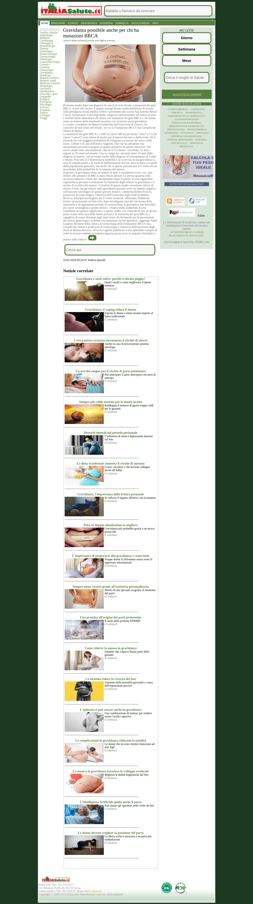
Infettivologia (176, 129)
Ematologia (46, 51)
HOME (44, 23)
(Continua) (111, 288)
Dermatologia (47, 45)
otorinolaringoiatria (180, 139)
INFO (155, 23)
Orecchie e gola (49, 93)
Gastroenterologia (50, 61)
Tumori (44, 112)
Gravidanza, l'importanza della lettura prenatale (110, 494)
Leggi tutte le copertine (187, 94)
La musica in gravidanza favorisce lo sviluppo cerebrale (111, 771)
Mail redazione (92, 891)
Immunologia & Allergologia (186, 126)
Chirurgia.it (46, 43)
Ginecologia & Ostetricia (187, 123)
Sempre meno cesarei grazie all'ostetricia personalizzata (110, 586)
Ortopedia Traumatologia (186, 136)
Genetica (45, 64)
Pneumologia (179, 143)
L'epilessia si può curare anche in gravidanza (111, 709)
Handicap (45, 75)
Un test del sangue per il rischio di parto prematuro (111, 371)
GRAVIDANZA (89, 23)
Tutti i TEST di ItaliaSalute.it (187, 184)
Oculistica (45, 88)
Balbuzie (45, 37)
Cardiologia (46, 40)
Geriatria (45, 67)
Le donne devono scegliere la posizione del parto (111, 833)
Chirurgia (177, 112)
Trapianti (45, 109)
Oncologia (202, 133)
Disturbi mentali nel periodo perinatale (110, 432)
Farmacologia (47, 56)
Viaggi (43, 117)
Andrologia (46, 35)
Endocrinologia (48, 53)
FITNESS (73, 23)
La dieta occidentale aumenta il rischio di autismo (111, 463)
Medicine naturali (50, 83)
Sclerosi (44, 107)
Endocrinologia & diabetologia (186, 116)
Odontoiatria (47, 91)
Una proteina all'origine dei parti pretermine (110, 617)
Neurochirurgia (196, 129)
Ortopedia (45, 96)
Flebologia (46, 59)
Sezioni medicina (49, 28)
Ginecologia (47, 69)
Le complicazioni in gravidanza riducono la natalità (110, 740)
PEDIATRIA (106, 23)
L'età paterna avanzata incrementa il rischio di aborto (111, 340)
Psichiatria (46, 101)
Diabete (44, 48)
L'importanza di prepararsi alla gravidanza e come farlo (110, 556)
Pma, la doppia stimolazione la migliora (111, 525)
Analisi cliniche (49, 32)
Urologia (45, 115)
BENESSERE (58, 23)
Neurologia (46, 85)
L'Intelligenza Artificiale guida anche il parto (110, 802)
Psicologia (46, 104)
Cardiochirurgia (178, 109)
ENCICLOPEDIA (140, 23)
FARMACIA (122, 23)
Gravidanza (46, 72)
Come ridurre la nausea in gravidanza (111, 648)
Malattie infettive (49, 77)
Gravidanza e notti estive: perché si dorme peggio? (110, 279)
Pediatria (45, 99)
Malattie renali (48, 80)
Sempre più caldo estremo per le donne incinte (110, 402)
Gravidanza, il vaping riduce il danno (110, 309)
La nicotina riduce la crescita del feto (110, 679)
